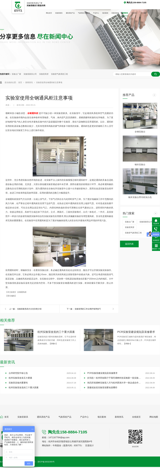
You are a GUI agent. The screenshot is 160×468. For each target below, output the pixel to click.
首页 (20, 82)
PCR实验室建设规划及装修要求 (136, 331)
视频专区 (134, 13)
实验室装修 (115, 13)
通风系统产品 (70, 13)
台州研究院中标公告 (18, 373)
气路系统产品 (65, 417)
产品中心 (96, 13)
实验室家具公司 (30, 74)
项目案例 (105, 13)
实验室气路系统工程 (59, 74)
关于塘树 (143, 13)
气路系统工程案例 (84, 13)
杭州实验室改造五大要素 (20, 378)
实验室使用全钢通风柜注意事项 (49, 82)
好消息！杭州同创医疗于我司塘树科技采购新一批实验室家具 (114, 378)
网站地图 (153, 417)
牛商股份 (57, 445)
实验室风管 (44, 74)
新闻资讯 (125, 13)
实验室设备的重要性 (18, 383)
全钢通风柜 (22, 292)
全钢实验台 (140, 132)
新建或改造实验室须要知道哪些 (102, 387)
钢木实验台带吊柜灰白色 (140, 197)
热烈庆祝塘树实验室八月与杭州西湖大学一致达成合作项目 (114, 383)
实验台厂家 (16, 74)
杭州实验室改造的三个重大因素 (56, 331)
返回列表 (129, 244)
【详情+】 (53, 344)
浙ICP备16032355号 (46, 462)
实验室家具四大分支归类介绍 (29, 309)
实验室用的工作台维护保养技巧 (88, 309)
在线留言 (136, 417)
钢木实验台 (140, 164)
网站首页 (49, 13)
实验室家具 (59, 13)
